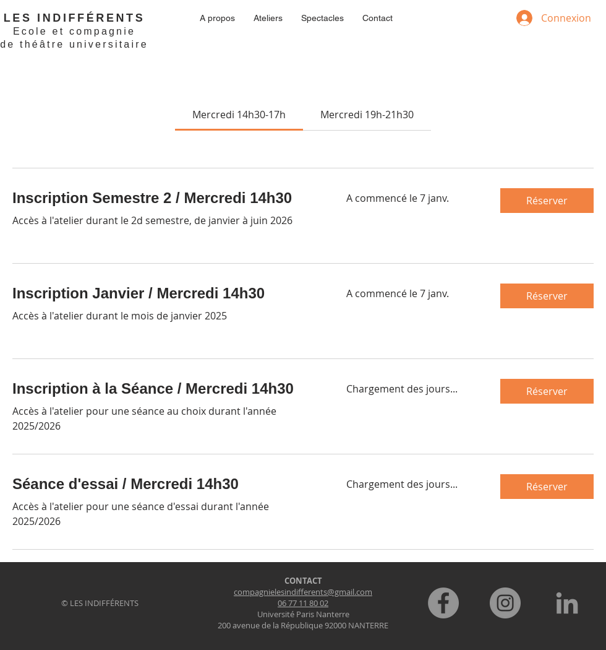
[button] (547, 200)
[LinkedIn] (567, 602)
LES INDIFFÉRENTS (74, 18)
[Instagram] (505, 602)
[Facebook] (443, 602)
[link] (239, 114)
